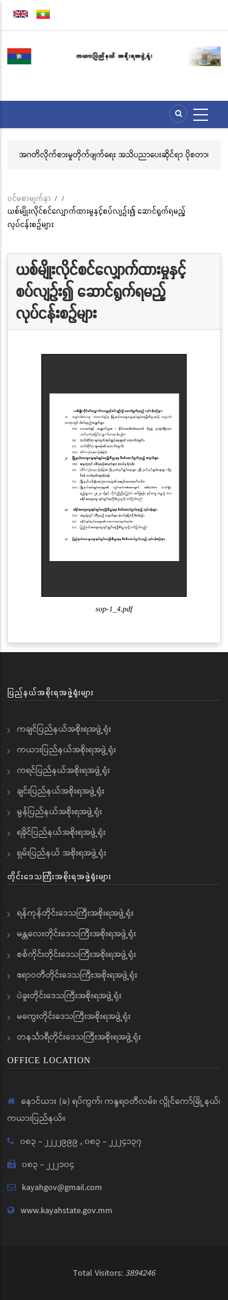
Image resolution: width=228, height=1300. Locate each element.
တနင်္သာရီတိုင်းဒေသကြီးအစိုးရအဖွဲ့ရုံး (79, 1037)
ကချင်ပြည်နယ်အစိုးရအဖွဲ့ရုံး (64, 729)
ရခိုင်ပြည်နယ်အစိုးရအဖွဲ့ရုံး (61, 832)
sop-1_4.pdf (114, 609)
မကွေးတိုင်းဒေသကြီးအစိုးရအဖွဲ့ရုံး (74, 1016)
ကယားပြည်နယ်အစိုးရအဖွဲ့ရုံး (66, 750)
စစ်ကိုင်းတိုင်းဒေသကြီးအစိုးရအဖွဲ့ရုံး (76, 954)
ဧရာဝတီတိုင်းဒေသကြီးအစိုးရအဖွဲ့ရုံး (77, 975)
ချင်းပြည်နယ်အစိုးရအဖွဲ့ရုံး (61, 791)
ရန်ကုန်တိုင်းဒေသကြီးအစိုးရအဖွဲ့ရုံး (75, 913)
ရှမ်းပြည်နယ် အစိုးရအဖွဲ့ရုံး (61, 853)
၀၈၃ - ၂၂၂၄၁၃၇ (113, 1141)
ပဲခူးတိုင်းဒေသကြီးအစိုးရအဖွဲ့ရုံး (69, 995)
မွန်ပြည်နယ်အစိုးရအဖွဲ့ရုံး (59, 811)
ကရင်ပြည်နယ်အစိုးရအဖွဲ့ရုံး (63, 770)
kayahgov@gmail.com (62, 1187)
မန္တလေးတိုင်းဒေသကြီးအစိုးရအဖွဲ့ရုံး (76, 934)
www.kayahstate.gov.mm (66, 1210)
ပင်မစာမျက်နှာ (29, 198)
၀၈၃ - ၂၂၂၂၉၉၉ (50, 1141)
